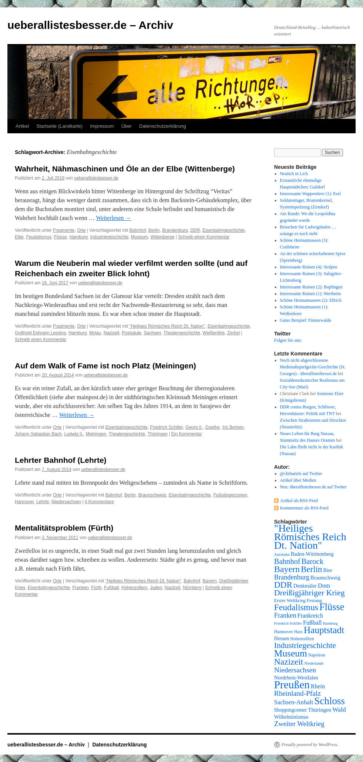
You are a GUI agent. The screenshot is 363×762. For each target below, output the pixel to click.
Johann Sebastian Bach (38, 434)
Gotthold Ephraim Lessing (40, 332)
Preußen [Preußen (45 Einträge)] (292, 685)
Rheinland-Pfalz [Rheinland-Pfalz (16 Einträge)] (297, 693)
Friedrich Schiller (166, 427)
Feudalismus (38, 237)
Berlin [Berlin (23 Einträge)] (311, 569)
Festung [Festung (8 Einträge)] (314, 600)
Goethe (212, 427)
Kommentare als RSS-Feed (304, 508)
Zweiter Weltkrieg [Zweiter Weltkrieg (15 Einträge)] (299, 724)
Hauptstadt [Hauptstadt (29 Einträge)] (324, 630)
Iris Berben (233, 427)
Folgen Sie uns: (288, 340)
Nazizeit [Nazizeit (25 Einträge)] (288, 661)
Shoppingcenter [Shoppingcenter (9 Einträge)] (290, 710)
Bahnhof (137, 230)
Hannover (24, 501)
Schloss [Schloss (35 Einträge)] (329, 700)
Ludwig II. (73, 434)
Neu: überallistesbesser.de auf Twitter (313, 486)
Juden (156, 587)
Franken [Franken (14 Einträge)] (285, 615)
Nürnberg (192, 587)
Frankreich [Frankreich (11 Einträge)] (310, 615)
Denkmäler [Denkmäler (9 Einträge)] (305, 586)
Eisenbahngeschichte (224, 230)
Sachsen (152, 332)
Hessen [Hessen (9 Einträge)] (281, 638)
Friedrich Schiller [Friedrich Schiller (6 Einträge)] (288, 623)
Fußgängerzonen (230, 495)
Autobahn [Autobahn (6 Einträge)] (282, 554)
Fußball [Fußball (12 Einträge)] (312, 622)
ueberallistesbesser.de (96, 178)
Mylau (95, 332)
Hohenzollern (134, 587)
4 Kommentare (99, 501)
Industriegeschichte (109, 237)
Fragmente (63, 230)
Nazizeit (111, 332)
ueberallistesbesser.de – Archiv (90, 25)
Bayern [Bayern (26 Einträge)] (287, 569)
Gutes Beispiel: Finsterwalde (306, 320)
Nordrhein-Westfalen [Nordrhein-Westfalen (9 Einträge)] (296, 678)
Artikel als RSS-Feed (299, 500)
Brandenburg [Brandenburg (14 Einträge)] (291, 577)
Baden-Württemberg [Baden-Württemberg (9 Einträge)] (312, 554)
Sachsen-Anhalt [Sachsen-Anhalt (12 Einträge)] (293, 702)
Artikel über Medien (298, 480)
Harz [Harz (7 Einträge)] (298, 631)
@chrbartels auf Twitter (301, 473)
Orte (81, 230)
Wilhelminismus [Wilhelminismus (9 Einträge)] (291, 717)
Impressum (102, 126)
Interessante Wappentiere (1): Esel (310, 193)
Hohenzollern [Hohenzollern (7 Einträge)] (302, 638)
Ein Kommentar (186, 434)
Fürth (96, 587)
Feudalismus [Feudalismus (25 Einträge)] (296, 607)
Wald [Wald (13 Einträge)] (339, 709)
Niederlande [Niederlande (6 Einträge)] (314, 663)
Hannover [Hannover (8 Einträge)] (283, 631)
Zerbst (233, 332)
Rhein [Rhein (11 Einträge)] (318, 686)
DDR (195, 230)
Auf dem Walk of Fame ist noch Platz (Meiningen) (105, 365)
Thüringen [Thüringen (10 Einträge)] (320, 710)
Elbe (19, 237)
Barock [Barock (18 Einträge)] (312, 561)
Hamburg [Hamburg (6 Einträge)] (330, 623)
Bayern (210, 581)
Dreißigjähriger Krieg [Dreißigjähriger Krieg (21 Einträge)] (309, 592)
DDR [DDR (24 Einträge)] (283, 584)
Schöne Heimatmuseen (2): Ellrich (311, 300)
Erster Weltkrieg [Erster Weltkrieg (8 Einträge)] (290, 600)
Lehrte (42, 501)
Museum (139, 237)
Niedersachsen (66, 501)
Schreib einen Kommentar (204, 237)
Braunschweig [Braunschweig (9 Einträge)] (325, 578)
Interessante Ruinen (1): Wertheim (310, 293)
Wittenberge (162, 237)
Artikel (22, 126)
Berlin (154, 230)
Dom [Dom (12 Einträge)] (324, 585)
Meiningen (96, 434)
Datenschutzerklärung (162, 126)
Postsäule (131, 332)
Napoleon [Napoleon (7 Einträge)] (316, 655)
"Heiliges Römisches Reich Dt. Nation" (167, 326)
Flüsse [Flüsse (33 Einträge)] (331, 607)
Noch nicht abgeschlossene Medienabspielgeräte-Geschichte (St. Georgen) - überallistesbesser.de (313, 367)
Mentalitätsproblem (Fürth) (64, 528)
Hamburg (78, 237)
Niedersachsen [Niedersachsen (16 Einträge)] (295, 670)
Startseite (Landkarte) (59, 126)
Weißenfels (214, 332)
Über (126, 126)
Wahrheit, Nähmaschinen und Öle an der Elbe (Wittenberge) (125, 168)
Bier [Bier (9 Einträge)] (327, 570)
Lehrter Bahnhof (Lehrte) (60, 460)
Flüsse (60, 237)
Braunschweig (152, 495)
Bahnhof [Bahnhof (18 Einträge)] (287, 561)
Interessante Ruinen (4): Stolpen (308, 267)
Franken (80, 587)
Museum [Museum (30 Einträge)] (290, 653)
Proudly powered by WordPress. (310, 744)
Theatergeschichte (181, 332)
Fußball (111, 587)
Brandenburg (175, 230)
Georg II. (194, 427)
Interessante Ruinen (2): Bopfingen (311, 287)
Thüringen (158, 434)
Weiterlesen (113, 218)
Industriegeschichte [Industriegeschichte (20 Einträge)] (305, 645)
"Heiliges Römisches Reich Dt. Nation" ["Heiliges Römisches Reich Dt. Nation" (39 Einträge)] (310, 536)
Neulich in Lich (294, 173)
